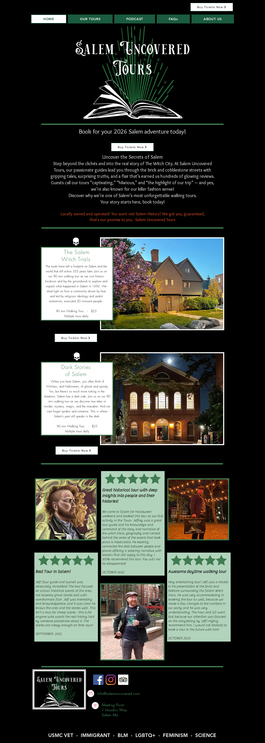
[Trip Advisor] (123, 680)
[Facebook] (98, 680)
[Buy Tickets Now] (211, 7)
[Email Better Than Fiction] (90, 693)
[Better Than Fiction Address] (95, 705)
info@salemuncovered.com (118, 693)
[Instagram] (111, 680)
